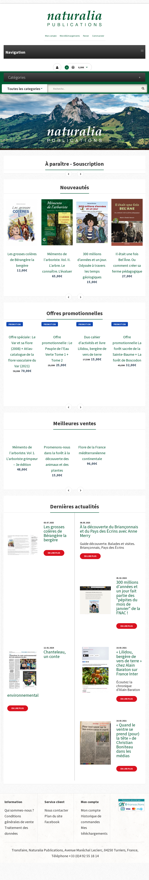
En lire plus (54, 570)
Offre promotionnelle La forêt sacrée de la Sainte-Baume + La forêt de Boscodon (126, 360)
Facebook (52, 839)
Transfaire (19, 867)
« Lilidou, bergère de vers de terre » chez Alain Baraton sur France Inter (129, 680)
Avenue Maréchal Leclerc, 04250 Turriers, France (101, 867)
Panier (86, 35)
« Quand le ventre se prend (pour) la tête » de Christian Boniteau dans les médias (127, 757)
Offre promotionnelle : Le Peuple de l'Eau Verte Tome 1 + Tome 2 (57, 360)
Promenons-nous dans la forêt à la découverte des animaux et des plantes (57, 476)
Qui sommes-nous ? (19, 827)
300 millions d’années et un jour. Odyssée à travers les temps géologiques (92, 250)
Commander (98, 35)
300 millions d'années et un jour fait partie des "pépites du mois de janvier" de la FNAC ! (128, 615)
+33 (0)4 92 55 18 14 (84, 873)
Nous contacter (56, 827)
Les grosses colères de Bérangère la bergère (22, 244)
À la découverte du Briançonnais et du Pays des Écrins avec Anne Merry (109, 548)
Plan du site (53, 833)
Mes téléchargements (70, 35)
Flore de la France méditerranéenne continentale (92, 470)
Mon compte (51, 35)
